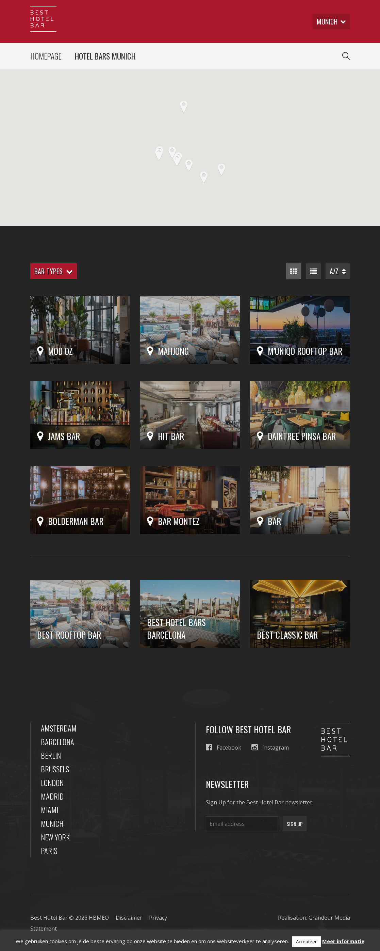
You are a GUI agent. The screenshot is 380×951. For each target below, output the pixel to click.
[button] (204, 177)
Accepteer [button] (306, 941)
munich (331, 21)
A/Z (338, 271)
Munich (52, 823)
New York (55, 837)
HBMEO (99, 917)
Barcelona (57, 741)
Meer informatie (343, 941)
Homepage (45, 56)
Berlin (51, 755)
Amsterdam (59, 728)
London (52, 782)
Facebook (223, 747)
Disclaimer (129, 917)
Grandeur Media (329, 917)
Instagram (270, 747)
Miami (49, 809)
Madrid (52, 796)
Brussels (55, 769)
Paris (49, 850)
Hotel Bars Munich (105, 56)
